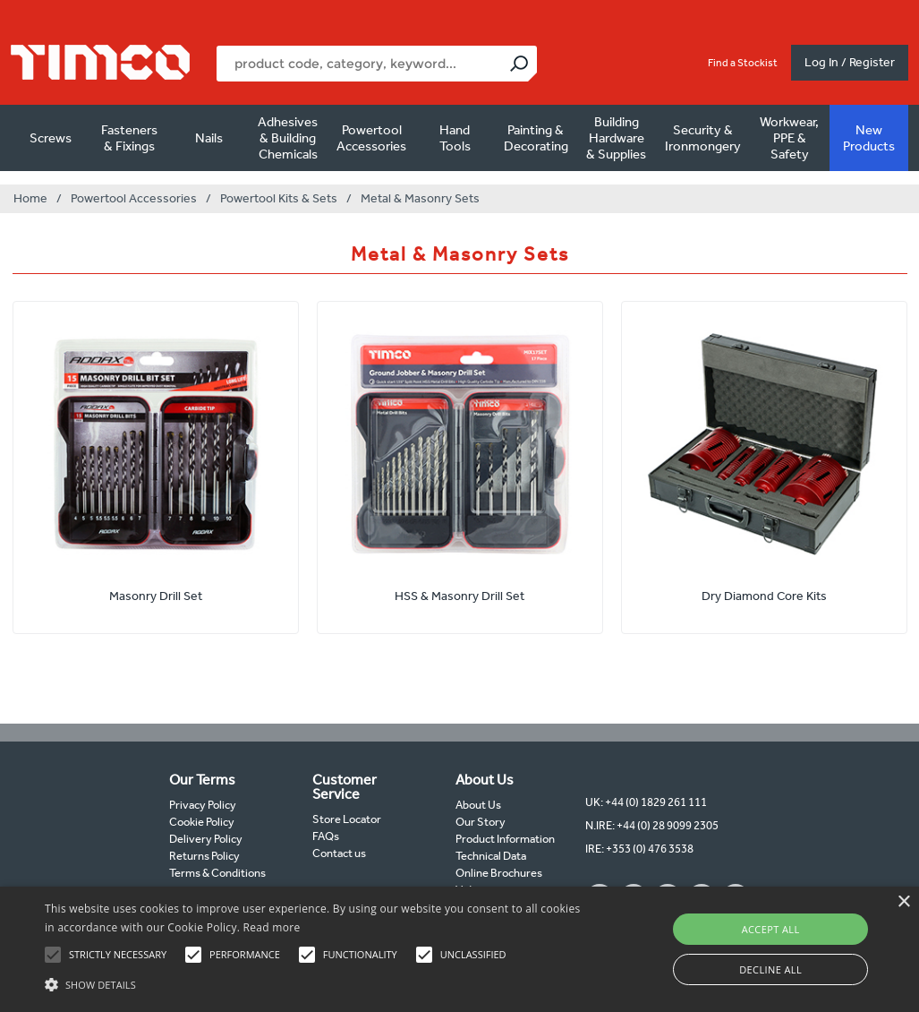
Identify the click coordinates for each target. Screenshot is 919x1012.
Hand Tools (455, 138)
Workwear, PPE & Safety (789, 138)
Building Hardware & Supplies (616, 138)
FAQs (325, 836)
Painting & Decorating (536, 138)
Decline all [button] (770, 969)
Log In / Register (849, 62)
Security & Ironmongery (703, 138)
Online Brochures (498, 872)
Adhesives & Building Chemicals (288, 138)
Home (30, 198)
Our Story (480, 821)
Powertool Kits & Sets (278, 198)
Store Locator (346, 819)
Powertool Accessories (371, 138)
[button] (314, 982)
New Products (869, 138)
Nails (209, 138)
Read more (272, 927)
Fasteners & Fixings (129, 138)
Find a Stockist (743, 62)
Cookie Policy (201, 821)
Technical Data (490, 855)
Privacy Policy (202, 804)
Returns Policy (204, 855)
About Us (478, 804)
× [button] (903, 902)
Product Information (505, 838)
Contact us (339, 853)
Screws (51, 138)
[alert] (459, 949)
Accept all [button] (771, 929)
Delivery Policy (206, 838)
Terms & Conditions (217, 872)
